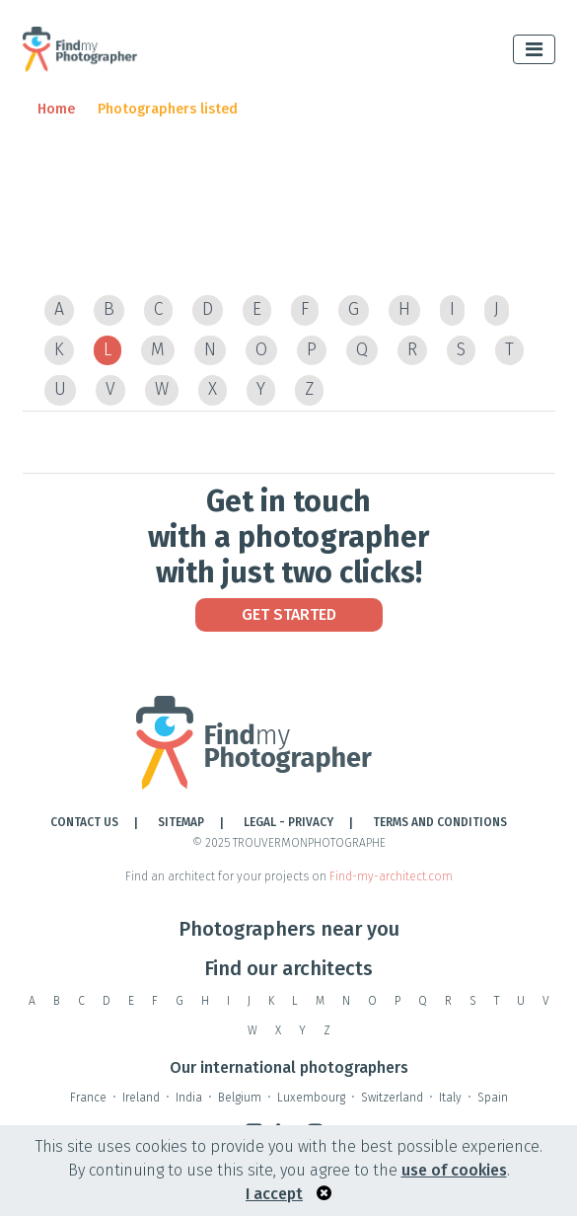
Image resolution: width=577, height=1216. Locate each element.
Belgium (239, 1097)
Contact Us (84, 822)
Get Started (289, 614)
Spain (492, 1097)
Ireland (141, 1097)
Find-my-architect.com (391, 876)
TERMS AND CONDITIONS (440, 822)
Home (56, 109)
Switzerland (392, 1097)
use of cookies (454, 1170)
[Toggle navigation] (534, 49)
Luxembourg (311, 1097)
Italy (450, 1097)
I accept (274, 1193)
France (88, 1097)
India (189, 1097)
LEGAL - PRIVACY (288, 822)
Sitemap (181, 822)
